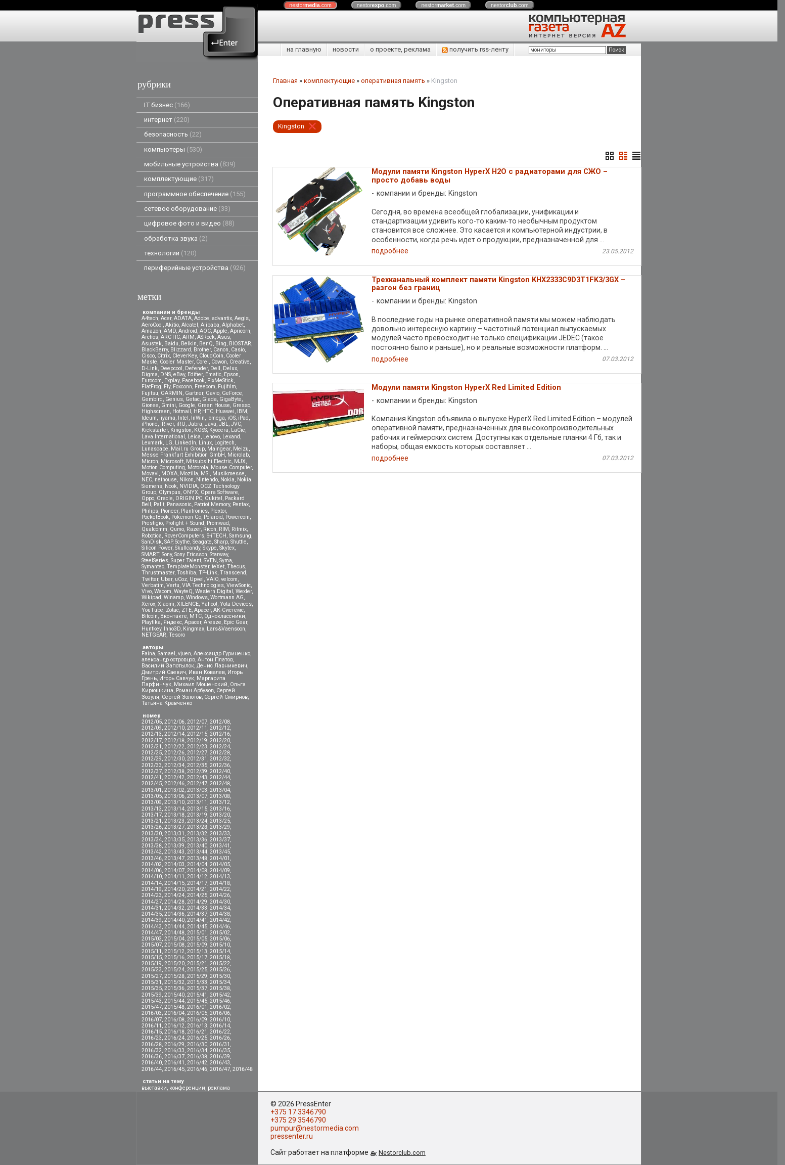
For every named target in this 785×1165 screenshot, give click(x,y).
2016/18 (174, 1031)
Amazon (151, 331)
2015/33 (197, 982)
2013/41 (220, 845)
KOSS (200, 430)
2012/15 (197, 734)
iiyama (167, 418)
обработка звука (176, 238)
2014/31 (152, 908)
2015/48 (174, 1007)
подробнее (390, 261)
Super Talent (186, 560)
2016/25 (197, 1038)
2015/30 (220, 976)
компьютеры (173, 149)
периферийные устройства (195, 268)
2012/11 (197, 728)
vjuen (184, 653)
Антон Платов (215, 659)
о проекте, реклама (400, 49)
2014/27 (152, 902)
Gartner (194, 393)
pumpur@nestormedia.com (314, 1128)
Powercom (237, 517)
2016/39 (220, 1056)
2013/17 (152, 815)
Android (187, 331)
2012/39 (197, 771)
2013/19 (197, 815)
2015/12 (174, 951)
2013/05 (152, 796)
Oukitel (213, 498)
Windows (197, 597)
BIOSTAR (240, 343)
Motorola (198, 467)
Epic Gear (235, 622)
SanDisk (152, 542)
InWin (198, 418)
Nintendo (207, 479)
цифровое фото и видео (189, 223)
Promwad (218, 523)
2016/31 (220, 1044)
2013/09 (152, 802)
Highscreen (156, 411)
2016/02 (220, 1007)
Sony (167, 554)
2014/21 (197, 889)
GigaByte (230, 399)
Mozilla (189, 473)
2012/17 (152, 740)
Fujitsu (150, 393)
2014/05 (220, 864)
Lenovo (211, 436)
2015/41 (197, 995)
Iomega (216, 418)
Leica (194, 436)
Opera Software (219, 492)
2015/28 (174, 976)
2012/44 (220, 777)
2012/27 (197, 752)
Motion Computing (163, 467)
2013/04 (220, 790)
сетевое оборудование (187, 208)
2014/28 (174, 902)
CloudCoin (211, 355)
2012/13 (152, 734)
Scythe (182, 542)
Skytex (227, 548)
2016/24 (174, 1038)
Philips (150, 511)
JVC (236, 424)
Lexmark (152, 442)
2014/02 (152, 864)
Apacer (192, 622)
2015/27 (152, 976)
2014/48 (174, 932)
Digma (150, 374)
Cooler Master (177, 362)
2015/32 (174, 982)
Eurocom (152, 380)
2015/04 (174, 938)
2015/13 (197, 951)
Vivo (147, 591)
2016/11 (152, 1025)
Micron (150, 461)
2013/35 (174, 839)
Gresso (241, 405)
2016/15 (152, 1031)
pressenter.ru (291, 1136)
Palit (159, 504)
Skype (210, 548)
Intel (183, 418)
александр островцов (168, 659)
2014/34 (220, 908)
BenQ (206, 343)
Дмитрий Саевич (164, 672)
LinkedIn (185, 442)
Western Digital (214, 591)
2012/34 (174, 765)
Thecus (236, 566)
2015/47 (152, 1007)
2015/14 (220, 951)
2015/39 (152, 995)
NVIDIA (188, 486)
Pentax (241, 504)
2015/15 (152, 957)
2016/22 (220, 1031)
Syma (225, 560)
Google (186, 405)
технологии (170, 253)
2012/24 (220, 746)
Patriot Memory (212, 504)
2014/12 (197, 876)
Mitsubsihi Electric (209, 461)
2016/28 (152, 1044)
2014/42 (220, 920)
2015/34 (220, 982)
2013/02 (174, 790)
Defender (196, 368)
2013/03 (197, 790)
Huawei (225, 411)
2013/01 (152, 790)
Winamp (173, 597)
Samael (166, 653)
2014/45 (197, 926)
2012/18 (174, 740)
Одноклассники (224, 616)
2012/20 (220, 740)
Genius (174, 399)
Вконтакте (173, 616)
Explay (171, 380)
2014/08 (197, 870)
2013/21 (152, 821)
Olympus (169, 492)
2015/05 (197, 938)
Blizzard (180, 349)
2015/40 (174, 995)
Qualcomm (154, 529)
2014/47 (152, 932)
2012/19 (197, 740)
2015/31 (152, 982)
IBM (242, 411)
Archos (150, 337)
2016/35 (220, 1050)
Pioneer (169, 511)
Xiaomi (166, 604)
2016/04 (174, 1013)
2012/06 (174, 722)
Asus (223, 337)
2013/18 (174, 815)
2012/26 (174, 752)
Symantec (153, 566)
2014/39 (152, 920)
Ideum (149, 418)
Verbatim (153, 585)
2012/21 (152, 746)
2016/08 (174, 1019)
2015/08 (174, 945)
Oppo (148, 498)
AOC (205, 331)
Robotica (152, 535)
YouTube (152, 610)
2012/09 (152, 728)
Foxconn (182, 386)
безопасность (173, 134)
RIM (224, 529)
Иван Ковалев (207, 672)
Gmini (168, 405)
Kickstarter (155, 430)
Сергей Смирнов (226, 697)
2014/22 (220, 889)
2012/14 (174, 734)
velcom (229, 579)
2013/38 (152, 845)
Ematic (213, 374)
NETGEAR (154, 635)
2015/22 (220, 963)
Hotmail (181, 411)
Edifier (195, 374)
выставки (154, 1088)
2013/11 (197, 802)
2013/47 (174, 858)
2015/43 (152, 1001)
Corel (202, 362)
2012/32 (220, 758)
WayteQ (183, 591)
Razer (194, 529)
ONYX (190, 492)
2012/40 (220, 771)
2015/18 (220, 957)
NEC (147, 479)
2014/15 (174, 883)
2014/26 (220, 895)
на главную (304, 49)
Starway (219, 554)
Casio (238, 349)
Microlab (238, 455)
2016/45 (174, 1069)
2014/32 (174, 908)
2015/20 (174, 963)
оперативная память (393, 80)
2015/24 (174, 969)
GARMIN (171, 393)
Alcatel (189, 325)
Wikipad (151, 597)
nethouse (166, 479)
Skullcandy (187, 548)
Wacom (162, 591)
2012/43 (197, 777)
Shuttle (238, 542)
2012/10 (174, 728)
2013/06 (174, 796)
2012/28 (220, 752)
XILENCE (188, 604)
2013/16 (220, 808)
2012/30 (174, 758)
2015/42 (220, 995)
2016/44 (152, 1069)
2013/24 (197, 821)
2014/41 (197, 920)
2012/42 (174, 777)
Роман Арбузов (195, 690)
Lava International (163, 436)
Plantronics (194, 511)
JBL (223, 424)
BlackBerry (155, 349)
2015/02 (220, 932)
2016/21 (197, 1031)
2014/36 (174, 914)
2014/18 (220, 883)
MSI (205, 473)
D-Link (150, 368)
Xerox (148, 604)
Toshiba (186, 572)
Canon (220, 349)
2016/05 (197, 1013)
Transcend (233, 572)
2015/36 (174, 988)
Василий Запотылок (168, 665)
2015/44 (174, 1001)
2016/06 (220, 1013)
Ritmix (239, 529)
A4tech (150, 318)
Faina (148, 653)
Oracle (165, 498)
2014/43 (152, 926)
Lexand (231, 436)
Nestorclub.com (402, 1152)
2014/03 (174, 864)
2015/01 (197, 932)
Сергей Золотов (182, 697)
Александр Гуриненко (222, 653)
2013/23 (174, 821)
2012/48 (220, 783)
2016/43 (220, 1062)
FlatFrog (151, 386)
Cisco (148, 355)
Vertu (172, 585)
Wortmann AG (227, 597)
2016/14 (220, 1025)
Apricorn (240, 331)
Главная (285, 80)
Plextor (218, 511)
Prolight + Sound (184, 523)
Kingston (181, 430)
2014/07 (174, 870)
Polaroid (213, 517)
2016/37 (174, 1056)
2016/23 (152, 1038)
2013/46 (152, 858)
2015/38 (220, 988)
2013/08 (220, 796)
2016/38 (197, 1056)
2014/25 (197, 895)
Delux (230, 368)
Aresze (212, 622)
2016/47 (220, 1069)
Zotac (172, 610)
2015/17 (197, 957)
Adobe (201, 318)
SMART (150, 554)
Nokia (227, 479)
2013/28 (197, 827)
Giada (209, 399)
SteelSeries (155, 560)
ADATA (183, 318)
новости (346, 49)
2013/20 (220, 815)
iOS (231, 418)
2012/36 (220, 765)
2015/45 (197, 1001)
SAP (168, 542)
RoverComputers (184, 535)
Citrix (163, 355)
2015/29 (197, 976)
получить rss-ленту (475, 49)
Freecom (205, 386)
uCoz (181, 579)
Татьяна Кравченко (167, 703)
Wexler (244, 591)
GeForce (232, 393)
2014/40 (174, 920)
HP (197, 411)
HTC (207, 411)
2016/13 (197, 1025)
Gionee (150, 405)
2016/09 (197, 1019)
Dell (215, 368)
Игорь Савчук (176, 678)
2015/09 (197, 945)
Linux (205, 442)
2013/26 (152, 827)
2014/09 (220, 870)
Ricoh (209, 529)
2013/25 (220, 821)
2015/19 (152, 963)
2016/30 (197, 1044)
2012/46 (174, 783)
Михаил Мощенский (200, 684)
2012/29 (152, 758)
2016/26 (220, 1038)
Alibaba (210, 325)
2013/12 (220, 802)
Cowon (219, 362)
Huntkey (151, 628)
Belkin (189, 343)
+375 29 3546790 (298, 1120)
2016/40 (152, 1062)
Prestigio (152, 523)
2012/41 (152, 777)
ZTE (186, 610)
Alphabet (233, 325)
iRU (181, 424)
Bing (220, 343)
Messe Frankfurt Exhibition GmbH (183, 455)
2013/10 (174, 802)
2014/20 (174, 889)
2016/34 (197, 1050)
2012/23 (197, 746)
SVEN (210, 560)
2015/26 (220, 969)
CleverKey (184, 355)
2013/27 (174, 827)
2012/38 (174, 771)
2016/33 (174, 1050)
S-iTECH (216, 535)
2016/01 (197, 1007)
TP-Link (208, 572)
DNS (165, 374)
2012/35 (197, 765)
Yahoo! (209, 604)
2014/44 (174, 926)
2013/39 (174, 845)
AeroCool (152, 325)
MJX (240, 461)
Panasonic (179, 504)
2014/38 (220, 914)
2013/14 (174, 808)
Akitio (172, 325)
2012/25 (152, 752)
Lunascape (155, 448)
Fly (167, 386)
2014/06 (152, 870)
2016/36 (152, 1056)
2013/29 (220, 827)
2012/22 (174, 746)
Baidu (171, 343)
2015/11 (152, 951)
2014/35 (152, 914)
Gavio (212, 393)
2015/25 (197, 969)
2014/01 (220, 858)
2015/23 (152, 969)
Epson (231, 374)
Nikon (186, 479)
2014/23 (152, 895)
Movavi (150, 473)
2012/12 (220, 728)
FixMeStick (220, 380)
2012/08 (220, 722)
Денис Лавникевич (222, 665)
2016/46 (197, 1069)
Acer (166, 318)
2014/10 (152, 876)
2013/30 (152, 833)
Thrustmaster (158, 572)
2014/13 (220, 876)
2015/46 (220, 1001)
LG (168, 442)
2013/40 (197, 845)
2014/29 (197, 902)
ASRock (206, 337)
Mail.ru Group (188, 448)
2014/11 (174, 876)
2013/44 (197, 851)
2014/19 (152, 889)
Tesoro (177, 635)
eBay (179, 374)
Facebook (193, 380)
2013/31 (174, 833)
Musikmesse (228, 473)
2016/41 (174, 1062)
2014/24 (174, 895)
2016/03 (152, 1013)
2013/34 (152, 839)
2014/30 (220, 902)
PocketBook (155, 517)
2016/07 (152, 1019)
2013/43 (174, 851)
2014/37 (197, 914)
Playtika (151, 622)
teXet (218, 566)
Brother (202, 349)
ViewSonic (238, 585)
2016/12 (174, 1025)
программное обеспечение (195, 194)
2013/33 (220, 833)
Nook (171, 486)
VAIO (212, 579)
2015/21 (197, 963)
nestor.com (310, 5)
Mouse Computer (231, 467)
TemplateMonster (188, 566)
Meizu (241, 448)
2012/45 (152, 783)
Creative (239, 362)
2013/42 (152, 851)
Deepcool (171, 368)
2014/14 (152, 883)
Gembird (152, 399)
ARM (188, 337)
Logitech (224, 442)
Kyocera (218, 430)
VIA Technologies (203, 585)
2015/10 (220, 945)
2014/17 (197, 883)
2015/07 (152, 945)
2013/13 (152, 808)
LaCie (238, 430)
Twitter (150, 579)
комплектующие (179, 179)
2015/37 (197, 988)
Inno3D (172, 628)
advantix (222, 318)
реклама (219, 1088)
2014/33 (197, 908)
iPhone (150, 424)
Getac (193, 399)
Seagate (202, 542)
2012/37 (152, 771)
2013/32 (197, 833)
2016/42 (197, 1062)
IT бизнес (167, 105)
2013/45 (220, 851)
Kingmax (193, 628)
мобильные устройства (190, 164)
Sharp (221, 542)
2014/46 (220, 926)
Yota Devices (236, 604)
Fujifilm (227, 386)
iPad (243, 418)
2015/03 (152, 938)
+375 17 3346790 (298, 1112)
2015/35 (152, 988)
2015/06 (220, 938)
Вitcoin (150, 616)
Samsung (240, 535)
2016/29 (174, 1044)
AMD (170, 331)
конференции (187, 1088)
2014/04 (197, 864)
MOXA (169, 473)
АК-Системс (228, 610)
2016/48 (243, 1069)
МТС (196, 616)
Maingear (218, 448)
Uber (166, 579)
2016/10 (220, 1019)
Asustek (152, 343)
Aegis (242, 318)
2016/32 (152, 1050)
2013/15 (197, 808)
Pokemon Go (186, 517)
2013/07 (197, 796)
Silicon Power (157, 548)
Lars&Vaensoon (226, 628)
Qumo (177, 529)
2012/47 (197, 783)
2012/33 (152, 765)
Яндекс (172, 622)
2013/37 (220, 839)
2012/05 (152, 722)
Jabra (195, 424)
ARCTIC (170, 337)
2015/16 (174, 957)
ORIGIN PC (188, 498)
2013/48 (197, 858)
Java (210, 424)
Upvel (197, 579)
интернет (167, 119)
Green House (214, 405)
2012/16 (220, 734)
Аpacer (202, 610)
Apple (220, 331)
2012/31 (197, 758)
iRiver (167, 424)
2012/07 (197, 722)
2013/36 (197, 839)
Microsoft (172, 461)
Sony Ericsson (190, 554)
